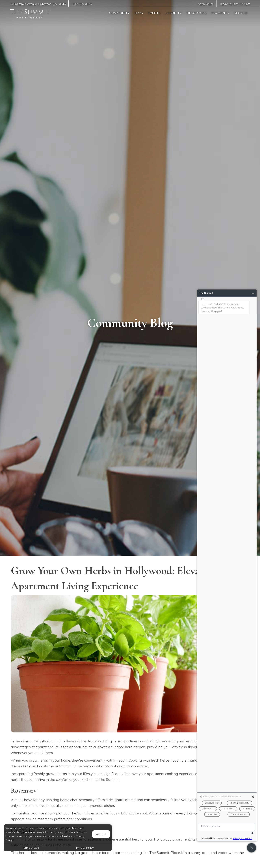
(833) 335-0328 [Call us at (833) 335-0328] (82, 4)
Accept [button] (101, 834)
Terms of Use (30, 847)
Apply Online (206, 4)
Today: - (235, 4)
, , (38, 4)
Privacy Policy (85, 847)
